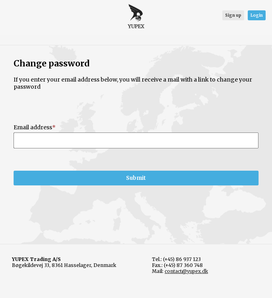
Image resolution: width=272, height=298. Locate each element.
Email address (33, 127)
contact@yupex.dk (186, 271)
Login (257, 15)
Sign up (233, 15)
